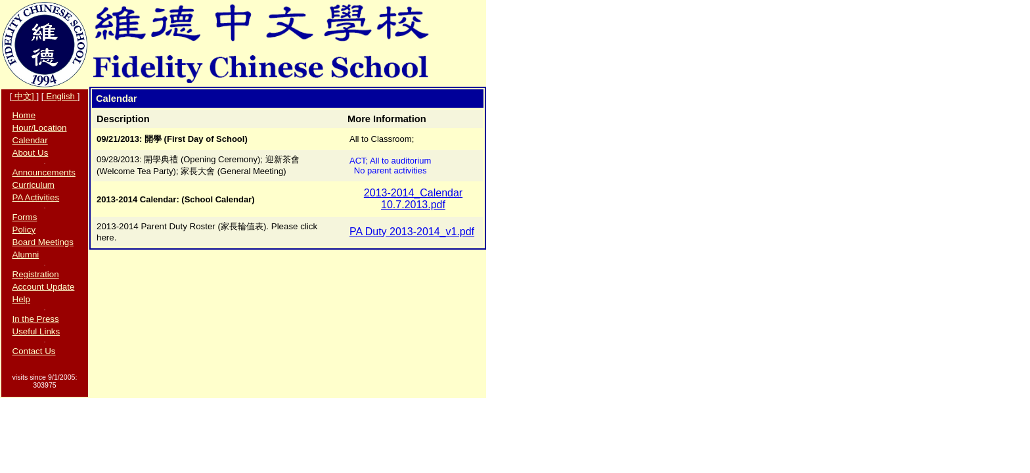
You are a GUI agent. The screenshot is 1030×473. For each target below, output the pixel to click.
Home (24, 115)
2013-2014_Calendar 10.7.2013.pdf (413, 198)
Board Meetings (43, 242)
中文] (24, 96)
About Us (30, 153)
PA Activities (36, 197)
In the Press (35, 319)
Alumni (25, 254)
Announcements (44, 172)
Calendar (30, 140)
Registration (35, 274)
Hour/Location (39, 128)
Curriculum (33, 185)
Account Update (43, 287)
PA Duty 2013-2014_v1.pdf (411, 231)
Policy (24, 230)
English (61, 96)
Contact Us (34, 351)
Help (21, 299)
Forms (24, 217)
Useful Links (36, 331)
